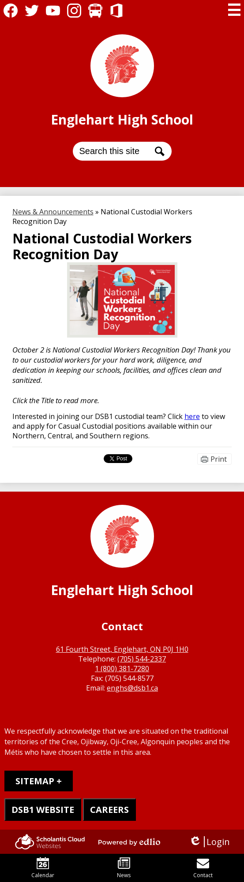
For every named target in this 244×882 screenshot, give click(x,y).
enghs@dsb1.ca (132, 688)
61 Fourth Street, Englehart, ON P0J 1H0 (122, 649)
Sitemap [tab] (34, 781)
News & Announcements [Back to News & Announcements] (53, 212)
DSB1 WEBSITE (42, 810)
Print (218, 459)
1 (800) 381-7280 (122, 668)
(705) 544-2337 (141, 659)
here (192, 416)
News (124, 868)
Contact (203, 868)
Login (209, 841)
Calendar (42, 868)
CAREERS (109, 810)
